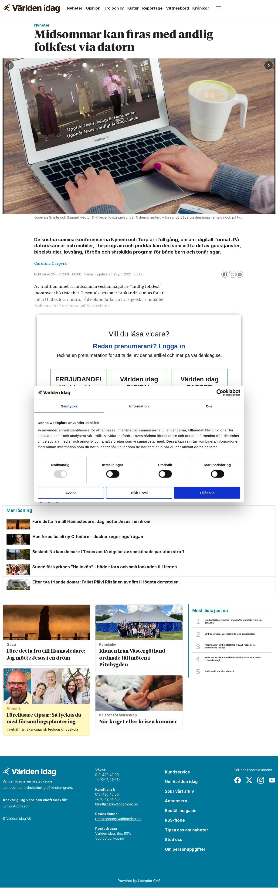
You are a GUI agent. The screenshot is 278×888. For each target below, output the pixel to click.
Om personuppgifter (185, 850)
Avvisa (71, 493)
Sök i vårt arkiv (179, 792)
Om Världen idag (181, 782)
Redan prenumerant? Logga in (139, 346)
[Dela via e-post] (239, 274)
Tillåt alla (207, 493)
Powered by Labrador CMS (139, 881)
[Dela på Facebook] (224, 274)
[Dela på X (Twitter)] (232, 274)
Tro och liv (114, 8)
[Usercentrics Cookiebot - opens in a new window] (220, 392)
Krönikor (200, 8)
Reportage (152, 8)
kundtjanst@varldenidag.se (116, 805)
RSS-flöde (175, 821)
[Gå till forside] (31, 8)
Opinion (93, 8)
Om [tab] (209, 406)
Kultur (133, 8)
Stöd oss (173, 840)
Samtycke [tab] (69, 406)
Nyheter (74, 8)
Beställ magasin (181, 811)
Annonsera (176, 801)
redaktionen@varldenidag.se (118, 819)
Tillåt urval (139, 493)
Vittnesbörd (177, 8)
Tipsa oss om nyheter (186, 830)
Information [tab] (139, 406)
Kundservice (177, 772)
